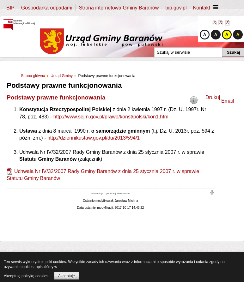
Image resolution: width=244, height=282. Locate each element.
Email (227, 101)
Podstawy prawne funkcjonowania (56, 97)
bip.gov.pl (175, 7)
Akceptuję (66, 276)
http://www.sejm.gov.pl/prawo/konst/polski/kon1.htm (110, 116)
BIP (10, 7)
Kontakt (201, 7)
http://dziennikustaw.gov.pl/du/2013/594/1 (93, 138)
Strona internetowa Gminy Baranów (119, 7)
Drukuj (212, 97)
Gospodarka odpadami (46, 7)
